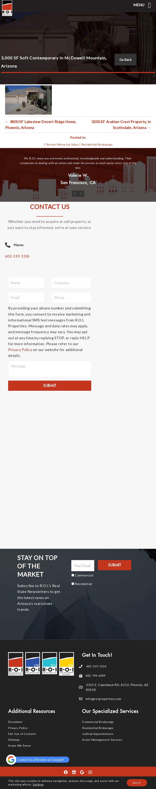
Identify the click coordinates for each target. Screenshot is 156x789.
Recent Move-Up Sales (63, 144)
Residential (83, 583)
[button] (66, 772)
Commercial (84, 575)
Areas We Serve (19, 745)
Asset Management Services (102, 739)
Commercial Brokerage (98, 722)
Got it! (136, 782)
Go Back (125, 59)
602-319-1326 (17, 256)
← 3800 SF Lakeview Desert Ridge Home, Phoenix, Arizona (41, 124)
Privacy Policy (20, 349)
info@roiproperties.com (103, 698)
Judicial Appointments (98, 733)
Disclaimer (15, 722)
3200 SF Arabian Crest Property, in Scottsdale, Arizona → (121, 124)
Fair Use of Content (22, 733)
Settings (38, 784)
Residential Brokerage (97, 144)
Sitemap (14, 739)
